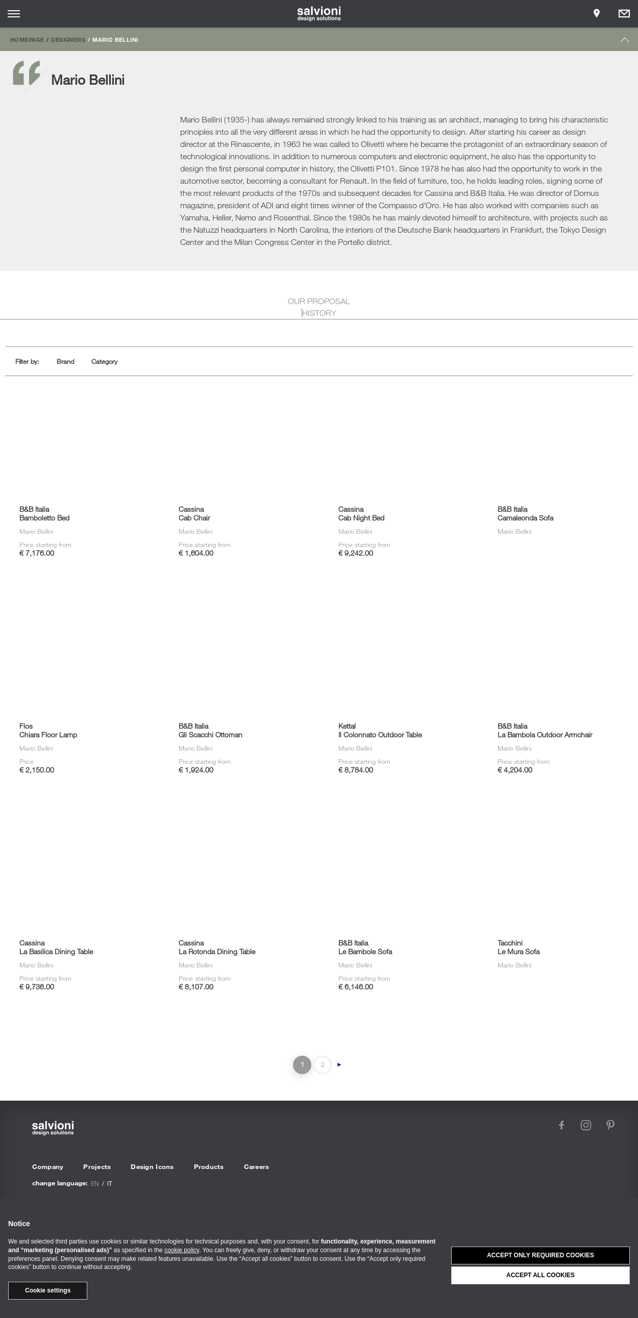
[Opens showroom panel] (596, 14)
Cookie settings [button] (47, 1290)
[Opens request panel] (624, 14)
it (109, 1183)
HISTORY (319, 312)
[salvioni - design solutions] (319, 13)
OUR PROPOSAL (319, 301)
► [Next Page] (339, 1064)
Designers (68, 39)
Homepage (27, 39)
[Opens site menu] (14, 14)
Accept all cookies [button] (540, 1275)
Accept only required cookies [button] (540, 1255)
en (95, 1183)
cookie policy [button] (181, 1250)
